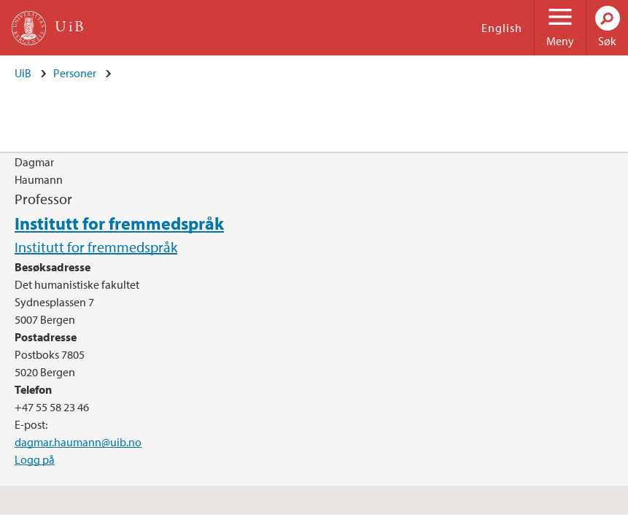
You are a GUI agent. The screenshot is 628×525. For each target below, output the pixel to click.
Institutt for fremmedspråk (119, 223)
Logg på (35, 459)
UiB (23, 73)
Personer (74, 73)
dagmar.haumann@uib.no (78, 442)
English (501, 27)
